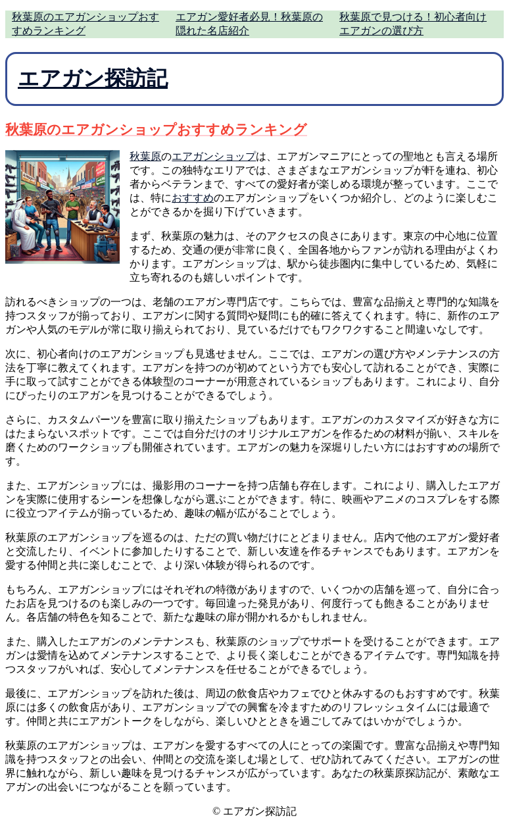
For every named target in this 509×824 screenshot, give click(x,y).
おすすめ (193, 197)
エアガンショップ (214, 156)
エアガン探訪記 (93, 78)
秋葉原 (145, 156)
